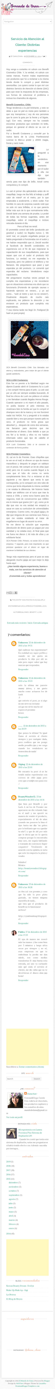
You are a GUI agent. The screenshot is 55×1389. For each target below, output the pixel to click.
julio (11, 1203)
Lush (39, 612)
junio (11, 1207)
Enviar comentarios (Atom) (31, 1066)
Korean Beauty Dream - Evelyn (20, 1285)
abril (11, 1215)
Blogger (47, 1381)
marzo (12, 1220)
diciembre (13, 1182)
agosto (12, 1199)
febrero (12, 1224)
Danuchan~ (18, 56)
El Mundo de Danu (26, 1381)
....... (20, 725)
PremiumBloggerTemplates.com (27, 1386)
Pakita (21, 931)
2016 (8, 1174)
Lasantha (42, 1383)
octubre (12, 1190)
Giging (21, 764)
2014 (8, 1233)
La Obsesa (11, 1294)
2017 (8, 1170)
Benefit (33, 612)
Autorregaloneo (21, 612)
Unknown (23, 642)
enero (11, 1228)
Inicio (30, 622)
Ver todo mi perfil (14, 1117)
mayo (11, 1211)
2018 (8, 1165)
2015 (8, 1178)
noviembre (13, 1186)
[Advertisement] (27, 1047)
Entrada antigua (40, 622)
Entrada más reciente (17, 622)
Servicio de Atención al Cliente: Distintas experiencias (27, 44)
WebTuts (19, 1383)
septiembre (14, 1195)
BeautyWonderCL (27, 796)
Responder (23, 669)
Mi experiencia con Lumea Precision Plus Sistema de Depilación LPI (30, 1132)
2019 (8, 1161)
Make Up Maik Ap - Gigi (17, 1290)
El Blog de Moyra (14, 1298)
